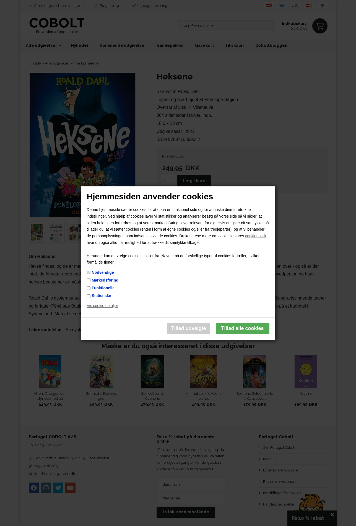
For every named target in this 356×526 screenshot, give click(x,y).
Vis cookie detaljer (102, 305)
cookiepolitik (255, 236)
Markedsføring (105, 280)
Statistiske (101, 295)
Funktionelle (103, 288)
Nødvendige (103, 272)
